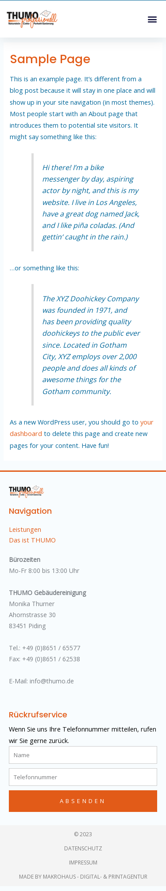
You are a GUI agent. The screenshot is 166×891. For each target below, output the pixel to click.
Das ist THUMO (32, 544)
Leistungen (25, 534)
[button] (152, 18)
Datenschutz (83, 853)
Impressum (83, 867)
